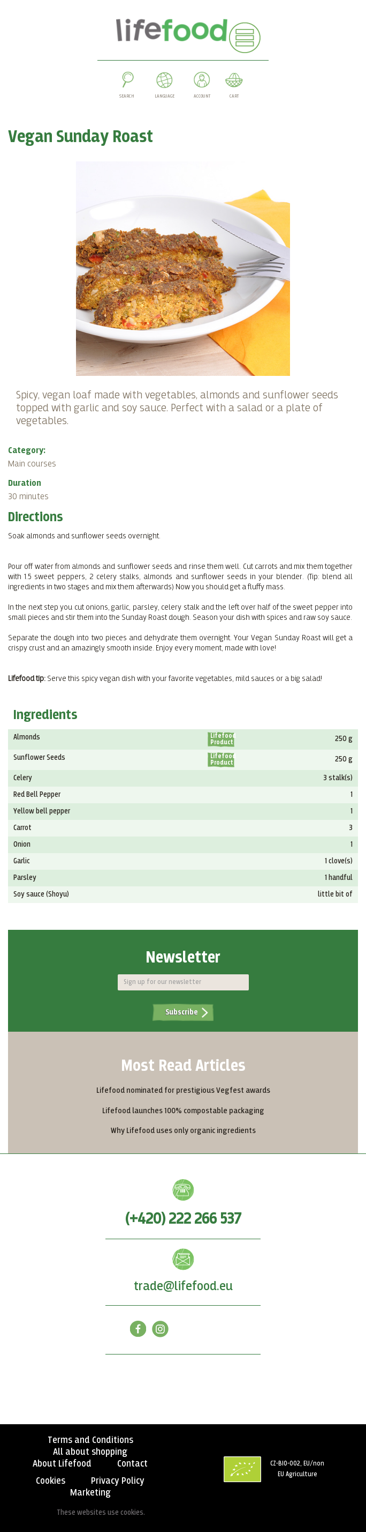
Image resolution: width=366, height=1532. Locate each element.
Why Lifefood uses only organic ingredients (183, 1131)
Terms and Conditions (90, 1440)
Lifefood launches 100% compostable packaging (183, 1111)
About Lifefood (62, 1464)
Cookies (50, 1481)
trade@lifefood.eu (183, 1286)
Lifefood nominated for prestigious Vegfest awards (183, 1090)
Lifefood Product (222, 739)
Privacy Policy (117, 1481)
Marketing (90, 1493)
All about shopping (90, 1452)
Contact (132, 1464)
